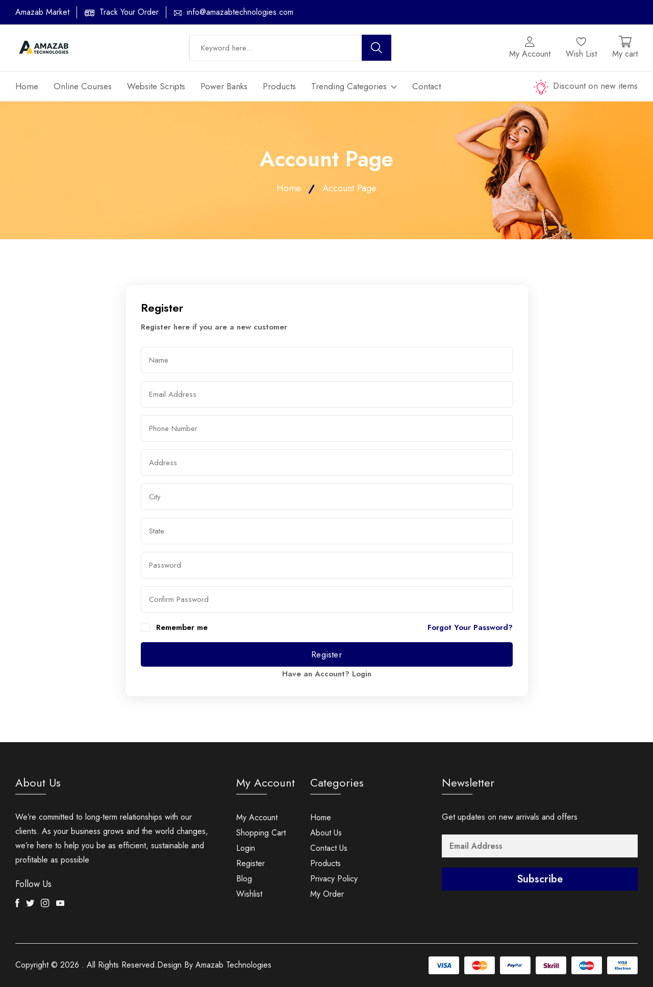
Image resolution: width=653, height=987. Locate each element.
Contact (426, 86)
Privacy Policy (334, 878)
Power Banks (223, 86)
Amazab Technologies (233, 965)
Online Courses (83, 86)
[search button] (376, 48)
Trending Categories (354, 86)
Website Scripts (156, 86)
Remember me (182, 627)
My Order (327, 894)
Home (26, 86)
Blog (244, 878)
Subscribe (540, 879)
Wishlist (249, 894)
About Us (326, 833)
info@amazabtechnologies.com (240, 12)
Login (361, 673)
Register (326, 654)
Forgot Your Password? (470, 627)
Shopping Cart (261, 833)
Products (279, 86)
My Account (257, 817)
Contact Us (328, 848)
